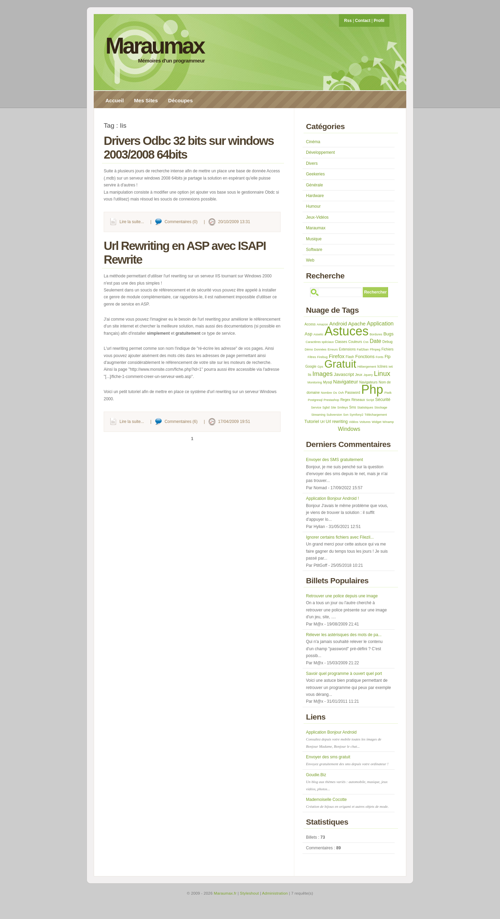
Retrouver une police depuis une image (342, 596)
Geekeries (315, 174)
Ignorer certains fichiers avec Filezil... (340, 537)
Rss (348, 20)
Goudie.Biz (346, 781)
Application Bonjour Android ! (332, 498)
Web (310, 260)
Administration (275, 893)
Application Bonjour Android (343, 739)
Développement (320, 152)
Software (314, 249)
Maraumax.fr (225, 893)
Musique (313, 239)
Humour (313, 206)
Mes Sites (146, 100)
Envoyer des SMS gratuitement (334, 459)
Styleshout (249, 893)
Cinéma (313, 141)
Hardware (315, 195)
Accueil (114, 100)
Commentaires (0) (180, 221)
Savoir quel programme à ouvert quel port (344, 673)
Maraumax (154, 45)
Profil (379, 20)
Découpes (180, 100)
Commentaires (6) (180, 421)
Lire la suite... (132, 221)
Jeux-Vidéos (317, 217)
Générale (314, 185)
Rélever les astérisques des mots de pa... (344, 634)
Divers (312, 163)
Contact (363, 20)
